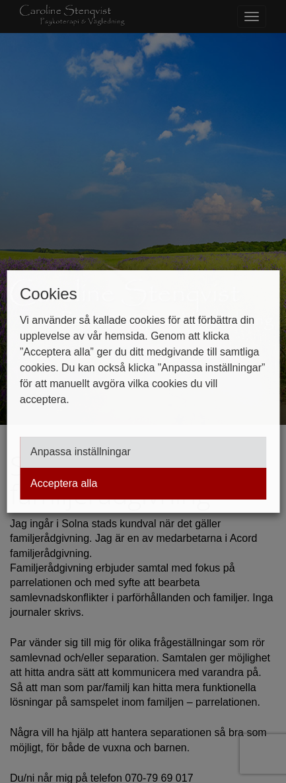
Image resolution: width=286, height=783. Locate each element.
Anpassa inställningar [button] (80, 452)
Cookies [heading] (48, 294)
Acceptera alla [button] (63, 483)
